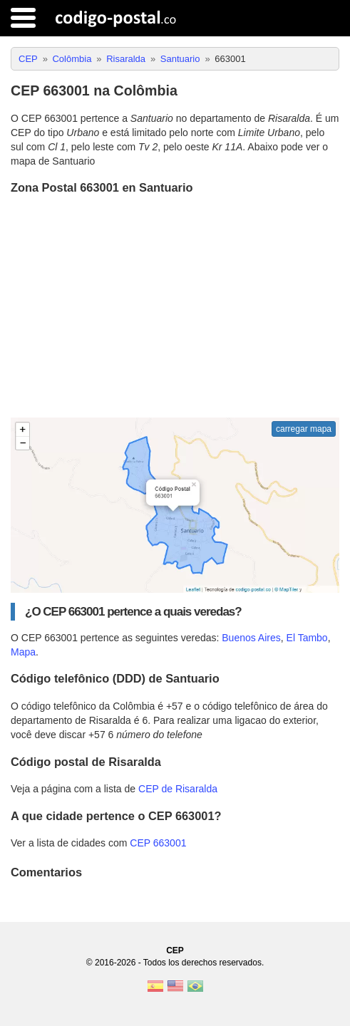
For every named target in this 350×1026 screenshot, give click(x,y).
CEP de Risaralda (177, 788)
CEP (175, 950)
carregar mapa (303, 429)
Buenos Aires (251, 637)
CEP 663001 (158, 843)
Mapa (23, 652)
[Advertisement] (175, 308)
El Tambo (307, 637)
